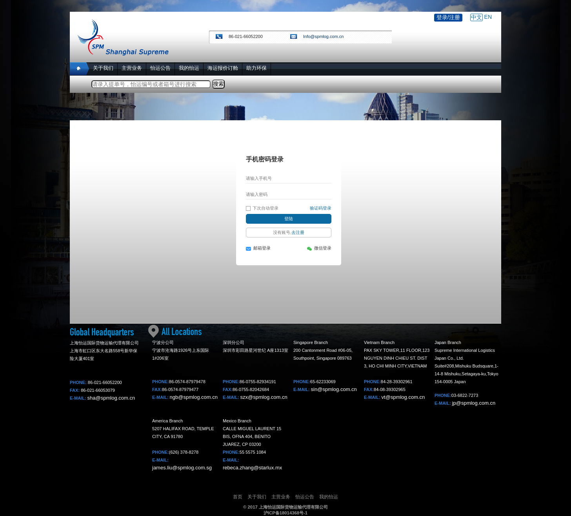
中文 (476, 17)
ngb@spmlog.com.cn (194, 397)
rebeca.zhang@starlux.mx (252, 468)
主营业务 (280, 497)
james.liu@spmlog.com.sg (182, 468)
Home (79, 68)
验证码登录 (320, 208)
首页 (237, 497)
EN (488, 17)
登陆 (288, 218)
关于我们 (256, 497)
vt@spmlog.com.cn (403, 397)
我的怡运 (328, 497)
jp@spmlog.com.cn (474, 403)
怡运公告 (304, 497)
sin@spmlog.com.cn (334, 389)
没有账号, (288, 232)
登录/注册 (448, 17)
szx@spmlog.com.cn (263, 397)
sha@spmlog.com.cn (111, 398)
